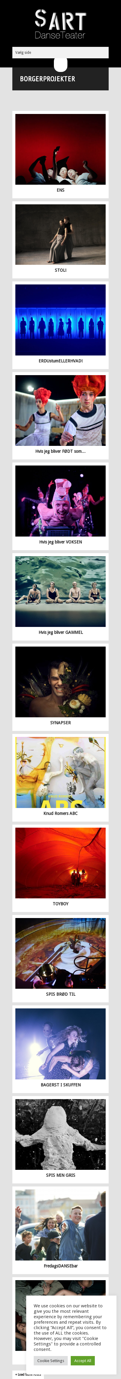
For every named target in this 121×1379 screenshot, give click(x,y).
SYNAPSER (60, 722)
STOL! (60, 270)
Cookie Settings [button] (50, 1360)
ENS (60, 190)
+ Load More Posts (28, 1374)
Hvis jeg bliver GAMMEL (61, 632)
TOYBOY (60, 903)
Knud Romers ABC (60, 813)
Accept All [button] (82, 1360)
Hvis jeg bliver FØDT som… (60, 451)
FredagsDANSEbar (61, 1266)
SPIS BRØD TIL (60, 994)
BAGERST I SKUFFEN (61, 1084)
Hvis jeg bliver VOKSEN (60, 542)
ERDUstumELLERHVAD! (60, 361)
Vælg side (23, 52)
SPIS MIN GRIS (60, 1175)
